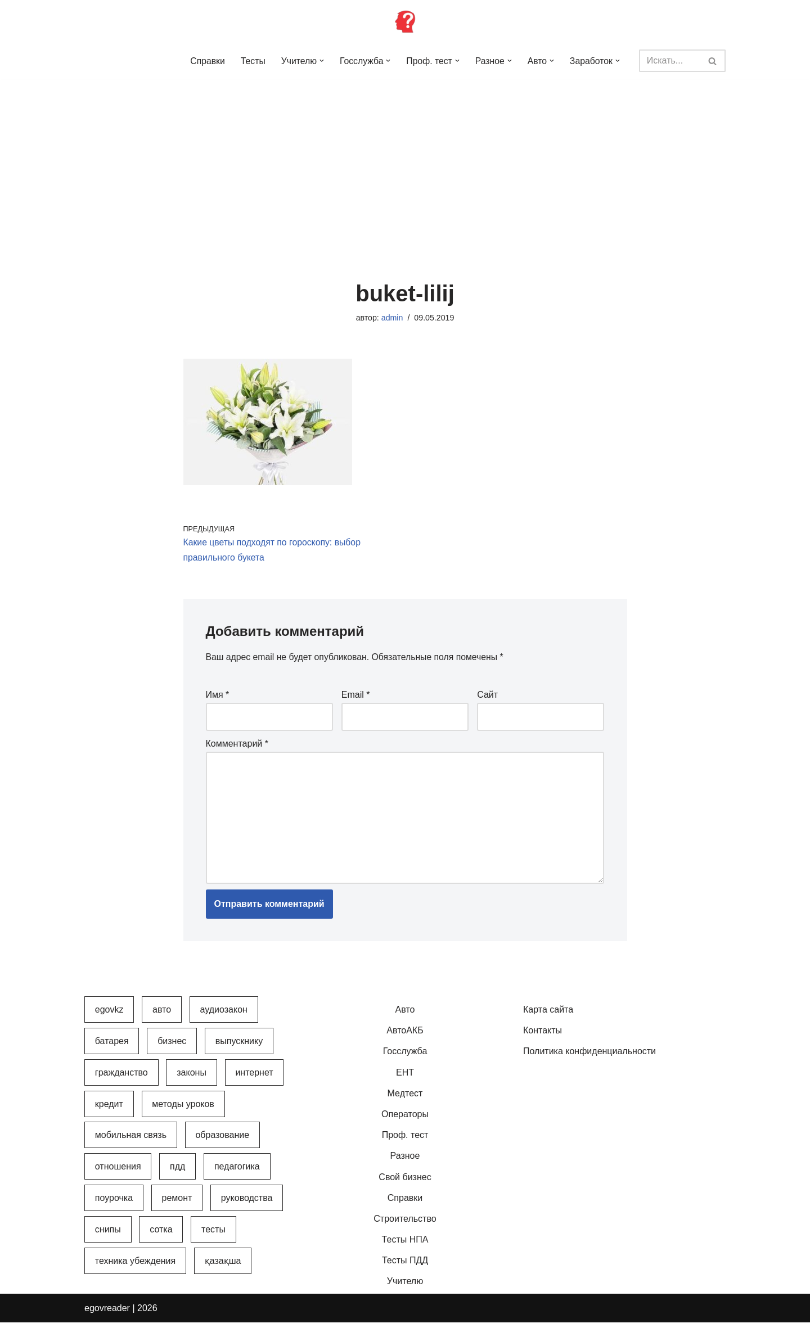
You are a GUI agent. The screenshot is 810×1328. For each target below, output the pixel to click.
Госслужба (405, 1057)
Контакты (542, 1036)
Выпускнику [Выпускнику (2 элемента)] (239, 1046)
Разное (405, 1162)
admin (392, 318)
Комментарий (237, 746)
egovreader (107, 1313)
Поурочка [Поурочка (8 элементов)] (114, 1204)
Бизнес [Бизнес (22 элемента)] (172, 1046)
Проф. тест (405, 1141)
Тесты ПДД (405, 1266)
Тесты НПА (405, 1245)
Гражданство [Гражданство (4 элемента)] (121, 1078)
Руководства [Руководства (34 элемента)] (247, 1204)
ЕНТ (405, 1078)
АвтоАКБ (404, 1036)
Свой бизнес (405, 1182)
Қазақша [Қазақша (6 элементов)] (223, 1266)
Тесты (251, 61)
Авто (405, 1015)
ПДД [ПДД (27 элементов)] (177, 1172)
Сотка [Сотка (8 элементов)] (161, 1235)
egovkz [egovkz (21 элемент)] (109, 1015)
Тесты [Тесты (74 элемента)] (213, 1235)
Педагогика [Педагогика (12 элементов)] (237, 1172)
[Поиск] (670, 60)
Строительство (405, 1225)
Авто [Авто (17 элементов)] (161, 1015)
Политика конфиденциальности (589, 1057)
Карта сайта (548, 1015)
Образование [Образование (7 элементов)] (222, 1141)
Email (355, 697)
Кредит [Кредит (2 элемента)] (109, 1109)
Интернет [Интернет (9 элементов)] (254, 1078)
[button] (321, 60)
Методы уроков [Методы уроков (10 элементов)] (183, 1109)
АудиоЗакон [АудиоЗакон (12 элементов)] (224, 1015)
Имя (218, 697)
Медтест (405, 1099)
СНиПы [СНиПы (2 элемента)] (108, 1235)
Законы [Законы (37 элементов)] (191, 1078)
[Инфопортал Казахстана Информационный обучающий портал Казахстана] (405, 21)
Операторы (405, 1120)
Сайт (487, 697)
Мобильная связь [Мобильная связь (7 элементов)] (130, 1141)
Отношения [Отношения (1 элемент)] (118, 1172)
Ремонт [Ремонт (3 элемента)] (177, 1204)
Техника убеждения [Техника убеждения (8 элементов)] (135, 1266)
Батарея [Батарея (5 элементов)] (112, 1046)
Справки (205, 61)
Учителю (405, 1287)
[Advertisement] (405, 163)
